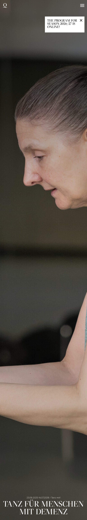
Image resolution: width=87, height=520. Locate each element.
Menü (82, 5)
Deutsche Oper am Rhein (5, 5)
